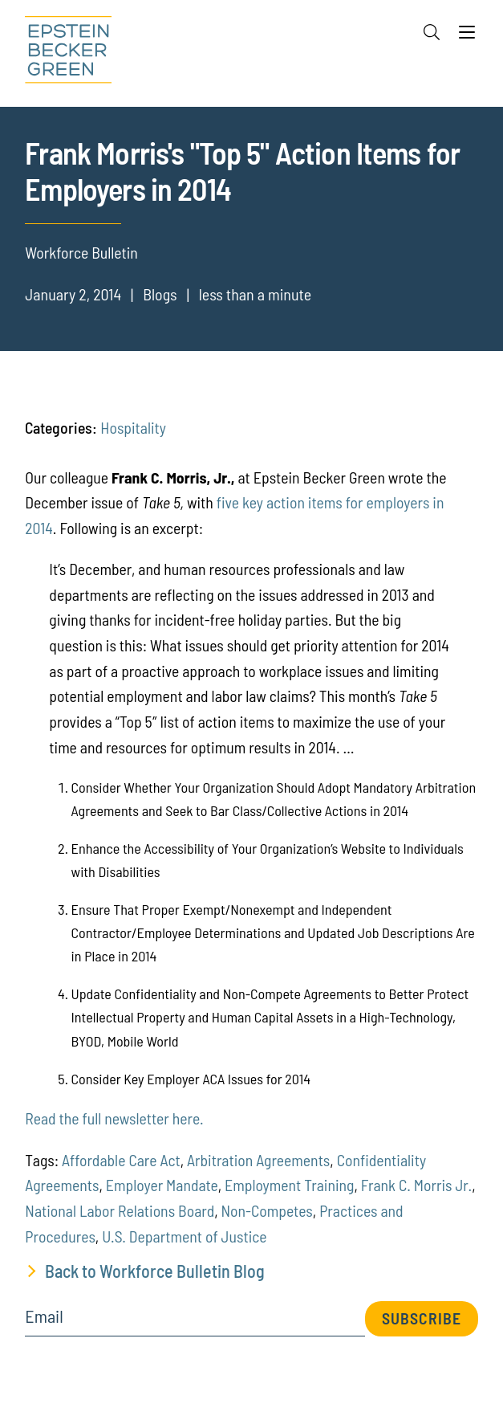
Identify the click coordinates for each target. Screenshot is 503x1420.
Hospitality (133, 427)
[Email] (194, 1321)
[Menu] (467, 36)
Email (44, 1316)
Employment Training (289, 1184)
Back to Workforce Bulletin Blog (155, 1270)
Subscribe (421, 1318)
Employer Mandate (162, 1184)
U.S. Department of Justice (184, 1236)
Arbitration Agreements (258, 1159)
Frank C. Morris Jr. (416, 1184)
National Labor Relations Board (119, 1210)
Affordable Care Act (121, 1159)
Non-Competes (267, 1210)
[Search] (432, 32)
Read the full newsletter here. (114, 1118)
